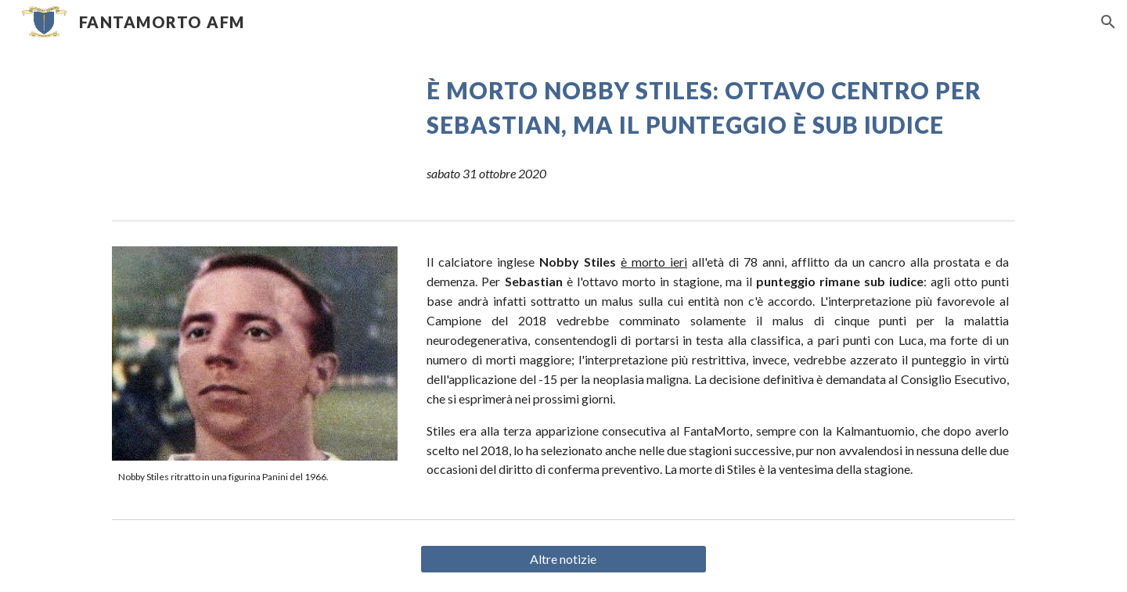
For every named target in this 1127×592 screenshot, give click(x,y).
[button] (1108, 22)
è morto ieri (654, 261)
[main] (717, 108)
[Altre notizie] (563, 559)
